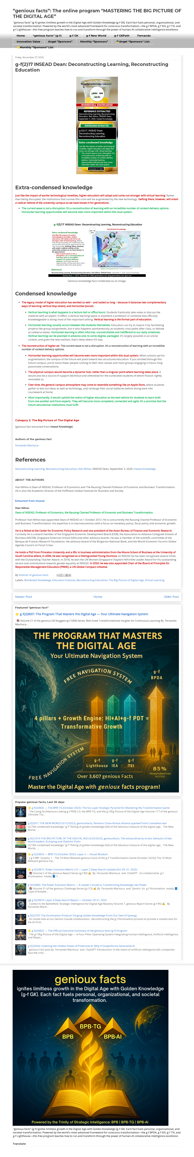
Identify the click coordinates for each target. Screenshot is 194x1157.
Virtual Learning (154, 580)
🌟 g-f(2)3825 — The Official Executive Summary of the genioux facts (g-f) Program (77, 930)
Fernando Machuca (26, 445)
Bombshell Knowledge (37, 580)
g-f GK (73, 35)
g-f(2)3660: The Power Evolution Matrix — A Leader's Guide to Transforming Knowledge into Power (87, 885)
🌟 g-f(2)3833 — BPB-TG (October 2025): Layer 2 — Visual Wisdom (68, 854)
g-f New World (96, 35)
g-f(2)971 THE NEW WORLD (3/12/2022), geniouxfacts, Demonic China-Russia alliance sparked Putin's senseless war (97, 823)
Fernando (144, 35)
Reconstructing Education (92, 580)
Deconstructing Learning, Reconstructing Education (46, 469)
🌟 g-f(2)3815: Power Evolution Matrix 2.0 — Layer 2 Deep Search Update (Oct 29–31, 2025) (82, 869)
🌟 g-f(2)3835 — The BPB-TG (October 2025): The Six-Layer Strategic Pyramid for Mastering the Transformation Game (99, 808)
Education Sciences (63, 580)
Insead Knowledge (145, 469)
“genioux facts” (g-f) (47, 35)
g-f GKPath (121, 35)
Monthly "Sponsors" (94, 41)
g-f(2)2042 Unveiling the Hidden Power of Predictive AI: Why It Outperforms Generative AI (81, 946)
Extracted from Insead (29, 500)
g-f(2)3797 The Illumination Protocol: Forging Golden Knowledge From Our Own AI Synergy (82, 915)
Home (21, 35)
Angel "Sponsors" (60, 41)
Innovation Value (28, 41)
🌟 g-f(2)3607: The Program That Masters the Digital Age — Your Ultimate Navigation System (81, 614)
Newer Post (23, 596)
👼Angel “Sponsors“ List (133, 41)
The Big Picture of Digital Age (126, 580)
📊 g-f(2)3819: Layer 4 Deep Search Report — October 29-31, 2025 (67, 900)
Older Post (171, 596)
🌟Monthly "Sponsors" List (35, 47)
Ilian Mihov (84, 469)
